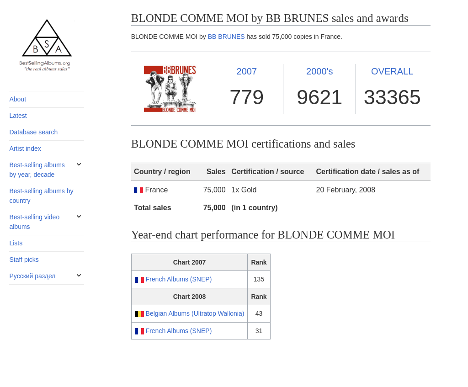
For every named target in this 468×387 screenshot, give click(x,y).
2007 (247, 71)
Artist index (25, 148)
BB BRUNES (226, 36)
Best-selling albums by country (41, 195)
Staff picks (23, 259)
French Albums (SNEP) (179, 279)
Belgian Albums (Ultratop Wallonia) (195, 313)
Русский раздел (32, 276)
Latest (18, 115)
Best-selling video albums (34, 221)
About (17, 99)
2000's (319, 71)
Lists (15, 243)
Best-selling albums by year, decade (36, 169)
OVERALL (392, 71)
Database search (33, 132)
